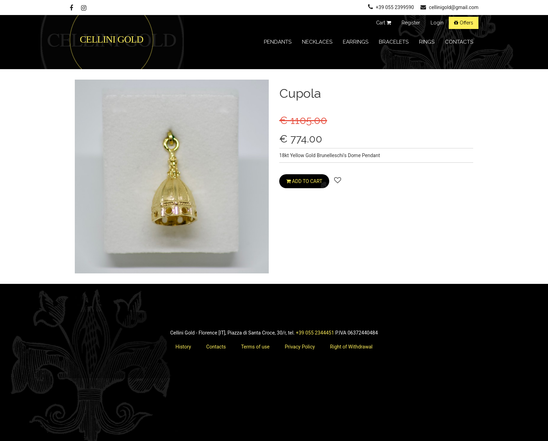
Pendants (277, 42)
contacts (459, 42)
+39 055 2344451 (315, 333)
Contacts (216, 347)
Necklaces (317, 42)
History (183, 347)
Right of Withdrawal (351, 347)
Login (437, 22)
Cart (383, 22)
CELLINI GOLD (111, 39)
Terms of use (255, 347)
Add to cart (304, 181)
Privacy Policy (300, 347)
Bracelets (394, 42)
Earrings (355, 42)
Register (411, 22)
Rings (426, 42)
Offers (463, 22)
